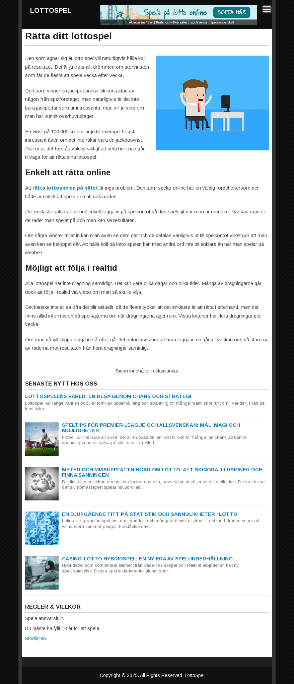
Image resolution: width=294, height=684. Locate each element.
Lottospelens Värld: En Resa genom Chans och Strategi (108, 396)
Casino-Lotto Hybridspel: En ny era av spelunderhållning (147, 558)
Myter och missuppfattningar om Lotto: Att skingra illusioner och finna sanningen (162, 472)
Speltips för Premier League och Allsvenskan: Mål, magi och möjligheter (151, 427)
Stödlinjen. (36, 638)
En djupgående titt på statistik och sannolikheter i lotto (149, 514)
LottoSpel (50, 10)
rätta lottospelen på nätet (65, 188)
